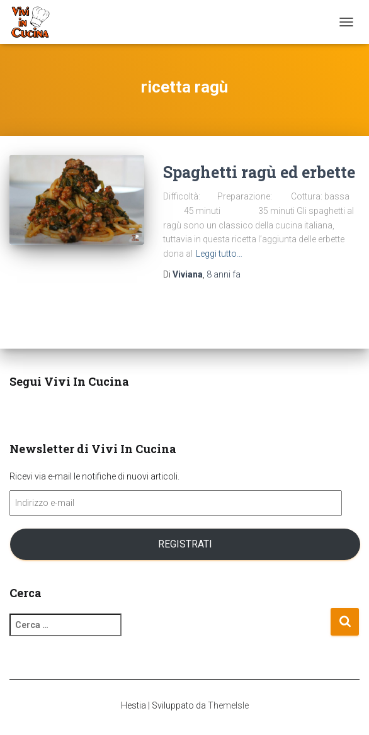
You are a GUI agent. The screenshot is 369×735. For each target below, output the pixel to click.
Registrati (185, 544)
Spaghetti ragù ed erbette (259, 172)
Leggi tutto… (219, 254)
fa (224, 274)
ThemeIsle (228, 705)
